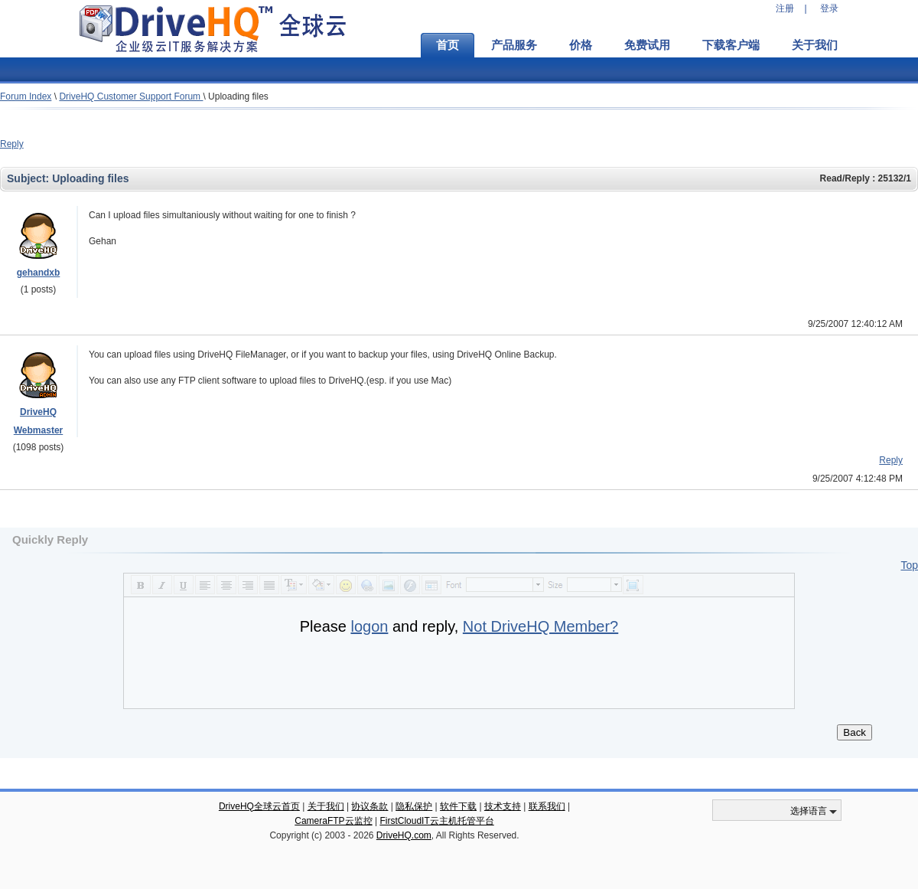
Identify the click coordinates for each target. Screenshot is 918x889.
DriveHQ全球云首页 (259, 806)
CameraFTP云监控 (333, 820)
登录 (829, 8)
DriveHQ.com (403, 835)
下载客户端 (731, 45)
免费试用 (647, 45)
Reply (12, 144)
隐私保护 (414, 806)
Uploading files (238, 96)
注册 (785, 8)
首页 (447, 45)
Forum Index (25, 96)
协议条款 (369, 806)
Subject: (29, 178)
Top (909, 565)
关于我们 (815, 45)
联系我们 (547, 806)
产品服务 (514, 45)
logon (369, 626)
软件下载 (458, 806)
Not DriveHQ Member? (540, 626)
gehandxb (38, 272)
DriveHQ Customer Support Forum (131, 96)
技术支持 (502, 806)
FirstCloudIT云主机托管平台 (436, 820)
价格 (580, 45)
